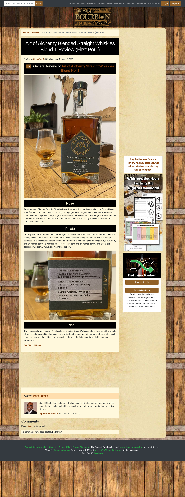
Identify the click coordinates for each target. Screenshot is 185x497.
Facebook (98, 489)
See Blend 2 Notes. (32, 381)
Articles (101, 3)
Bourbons (91, 3)
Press (109, 3)
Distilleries (141, 3)
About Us (53, 483)
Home (72, 3)
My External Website (48, 449)
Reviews (81, 3)
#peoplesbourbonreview (131, 483)
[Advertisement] (92, 45)
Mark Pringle (39, 95)
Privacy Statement (80, 483)
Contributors (154, 3)
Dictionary (119, 3)
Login (165, 3)
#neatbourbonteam (62, 486)
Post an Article (142, 334)
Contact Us (30, 483)
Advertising (41, 483)
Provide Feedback (142, 342)
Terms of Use (65, 483)
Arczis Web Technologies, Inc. (108, 486)
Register (175, 3)
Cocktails (130, 3)
